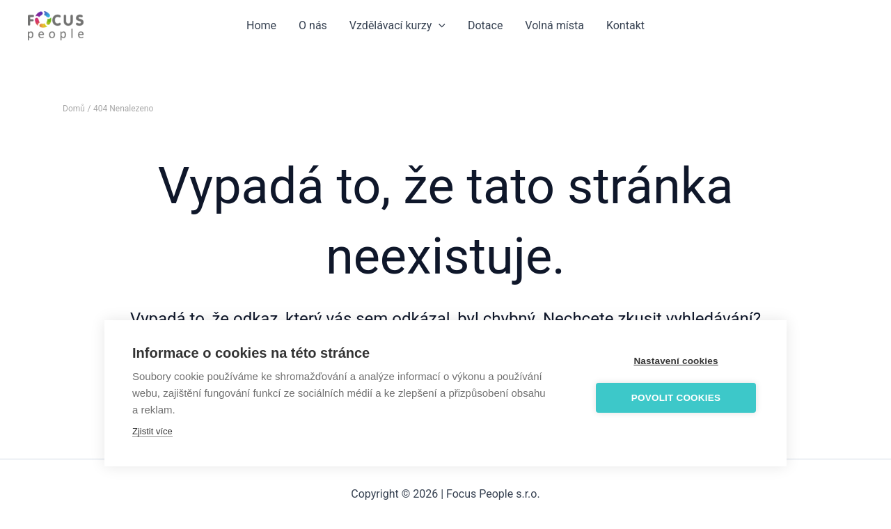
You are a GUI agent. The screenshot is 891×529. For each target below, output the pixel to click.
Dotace (485, 25)
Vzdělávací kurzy (397, 25)
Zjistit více (152, 431)
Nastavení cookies (675, 361)
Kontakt (625, 25)
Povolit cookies (675, 398)
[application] (439, 25)
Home (261, 25)
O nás (313, 25)
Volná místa (554, 25)
